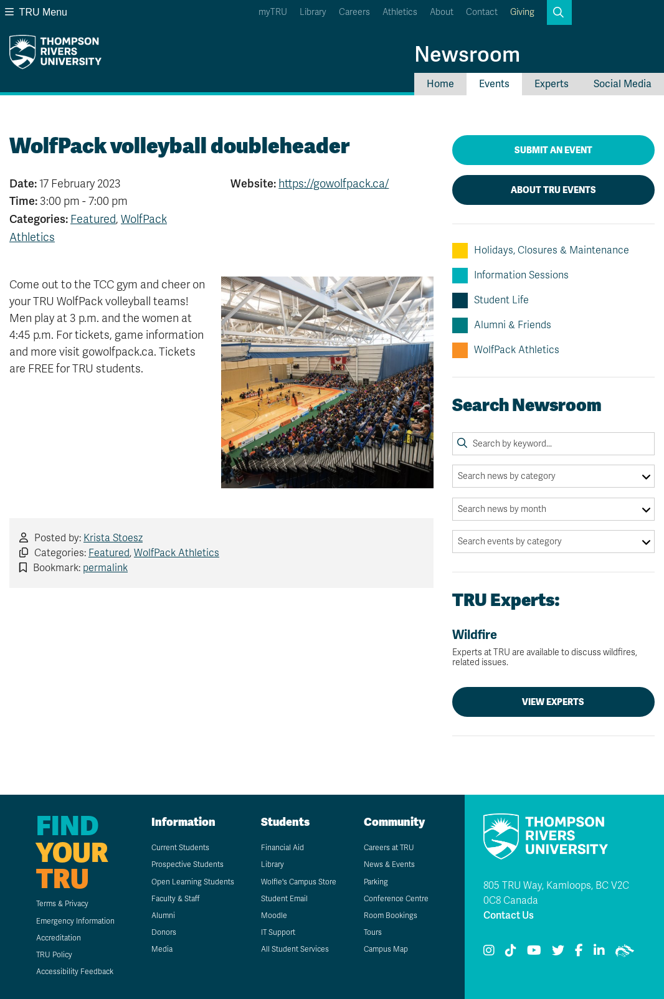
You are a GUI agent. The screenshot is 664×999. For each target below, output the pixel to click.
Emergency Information (75, 921)
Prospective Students (187, 864)
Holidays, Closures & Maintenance (540, 250)
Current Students (180, 847)
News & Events (389, 864)
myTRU (272, 12)
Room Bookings (390, 915)
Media (162, 949)
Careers (354, 12)
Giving (522, 12)
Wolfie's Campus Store (298, 882)
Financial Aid (282, 847)
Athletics (399, 12)
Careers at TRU (389, 847)
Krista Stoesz (113, 538)
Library (313, 12)
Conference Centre (396, 898)
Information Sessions (510, 275)
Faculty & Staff (175, 898)
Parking (376, 882)
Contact (482, 12)
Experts (551, 84)
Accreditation (58, 938)
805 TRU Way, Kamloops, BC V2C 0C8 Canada (556, 893)
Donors (163, 932)
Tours (373, 932)
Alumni (163, 915)
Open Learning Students (192, 882)
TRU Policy (54, 954)
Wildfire (553, 648)
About (441, 12)
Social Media (623, 84)
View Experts (553, 702)
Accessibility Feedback (74, 971)
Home (440, 84)
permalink (105, 568)
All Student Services (295, 949)
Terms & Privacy (62, 903)
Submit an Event (553, 150)
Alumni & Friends (501, 325)
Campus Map (386, 949)
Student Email (284, 898)
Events (494, 84)
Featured (93, 219)
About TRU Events (553, 190)
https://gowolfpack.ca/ (333, 184)
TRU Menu (36, 12)
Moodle (274, 915)
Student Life (490, 300)
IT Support (278, 932)
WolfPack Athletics (176, 553)
